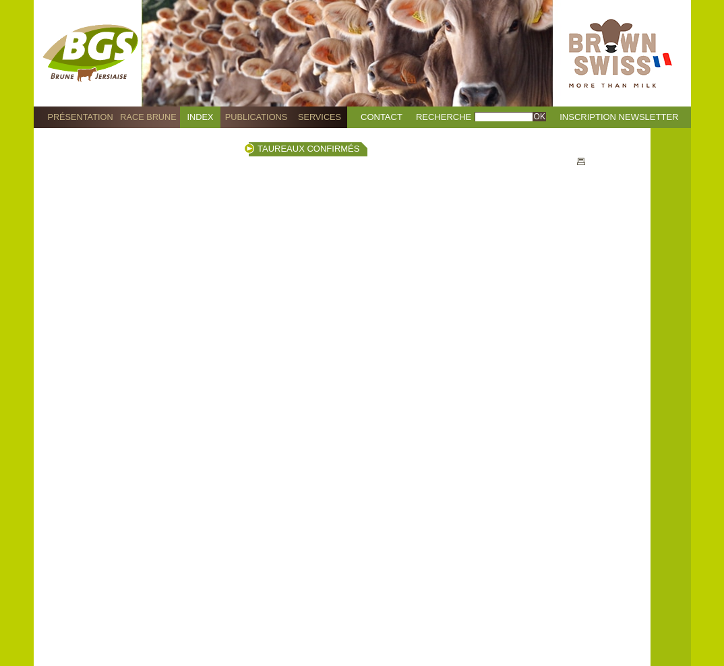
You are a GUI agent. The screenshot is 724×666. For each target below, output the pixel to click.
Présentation (80, 117)
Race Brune (148, 117)
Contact (381, 117)
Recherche (443, 117)
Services (319, 117)
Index (200, 117)
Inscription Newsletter (619, 117)
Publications (256, 117)
